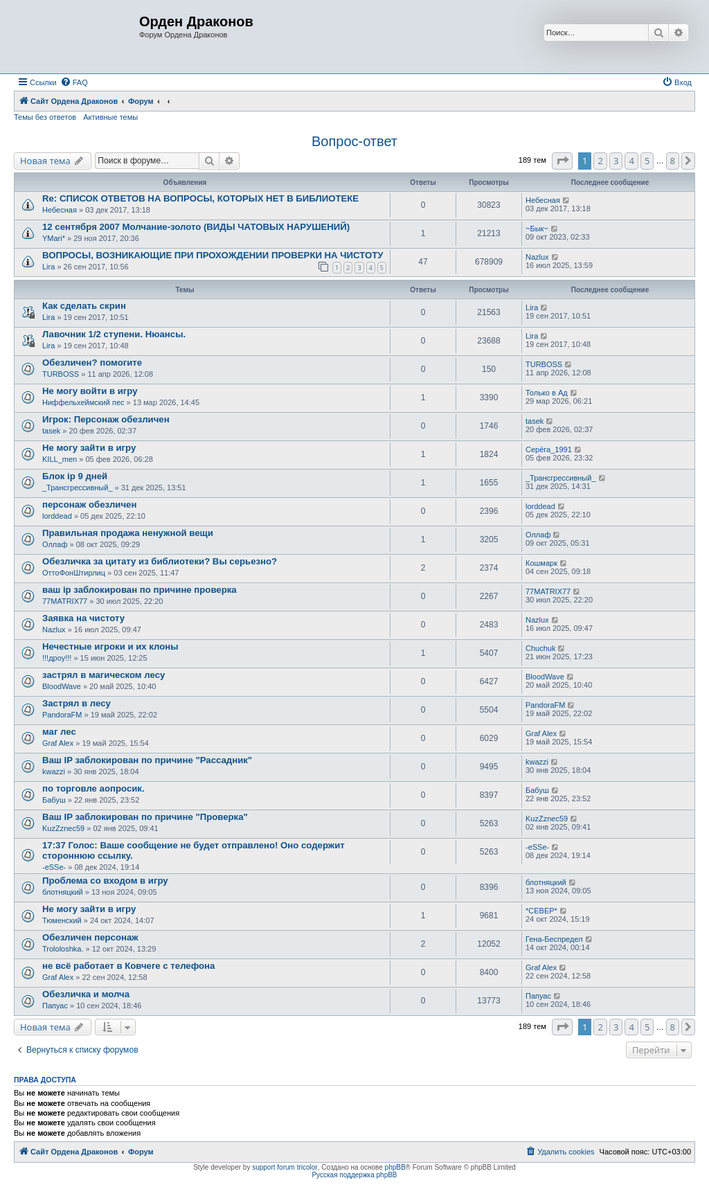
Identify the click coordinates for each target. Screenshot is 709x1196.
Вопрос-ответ (354, 141)
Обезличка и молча (85, 994)
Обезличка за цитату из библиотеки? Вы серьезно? (159, 561)
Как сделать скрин (84, 306)
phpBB (395, 1167)
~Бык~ (537, 228)
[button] (562, 160)
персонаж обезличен (89, 504)
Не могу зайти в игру (89, 448)
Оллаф (54, 544)
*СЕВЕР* (541, 911)
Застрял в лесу (76, 703)
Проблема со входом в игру (105, 880)
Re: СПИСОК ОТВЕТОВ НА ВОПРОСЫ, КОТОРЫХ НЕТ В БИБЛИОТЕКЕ (200, 198)
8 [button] (672, 160)
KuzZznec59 (63, 828)
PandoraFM (62, 715)
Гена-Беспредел (554, 939)
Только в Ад (547, 393)
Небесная (59, 210)
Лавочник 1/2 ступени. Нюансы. (114, 334)
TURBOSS (60, 374)
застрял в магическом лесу (103, 675)
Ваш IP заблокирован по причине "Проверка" (145, 817)
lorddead (57, 516)
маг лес (59, 731)
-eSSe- (54, 867)
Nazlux (537, 257)
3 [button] (615, 160)
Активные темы (110, 117)
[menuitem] (74, 82)
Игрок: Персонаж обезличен (106, 419)
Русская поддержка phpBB (354, 1175)
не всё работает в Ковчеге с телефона (128, 966)
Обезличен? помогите (92, 362)
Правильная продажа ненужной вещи (127, 533)
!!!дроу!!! (56, 658)
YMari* (53, 238)
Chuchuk (540, 648)
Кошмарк (541, 563)
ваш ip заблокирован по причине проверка (139, 589)
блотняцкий (62, 892)
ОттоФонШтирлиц (73, 573)
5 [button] (647, 160)
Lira (48, 266)
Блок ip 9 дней (74, 476)
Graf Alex (57, 743)
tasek (51, 431)
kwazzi (53, 771)
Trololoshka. (63, 949)
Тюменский (62, 920)
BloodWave (61, 686)
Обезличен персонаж (90, 937)
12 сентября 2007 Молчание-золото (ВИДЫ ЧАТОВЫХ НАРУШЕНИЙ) (196, 227)
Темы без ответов (45, 117)
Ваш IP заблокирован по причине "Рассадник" (147, 760)
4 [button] (631, 160)
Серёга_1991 (549, 449)
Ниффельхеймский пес (83, 402)
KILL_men (59, 459)
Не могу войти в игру (90, 391)
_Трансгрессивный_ (77, 487)
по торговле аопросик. (93, 788)
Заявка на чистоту (83, 618)
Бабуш (54, 800)
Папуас (55, 1005)
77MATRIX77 (64, 601)
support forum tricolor (284, 1167)
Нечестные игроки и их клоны (110, 646)
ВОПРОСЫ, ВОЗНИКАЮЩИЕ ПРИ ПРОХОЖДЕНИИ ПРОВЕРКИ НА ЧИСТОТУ (212, 255)
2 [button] (600, 160)
